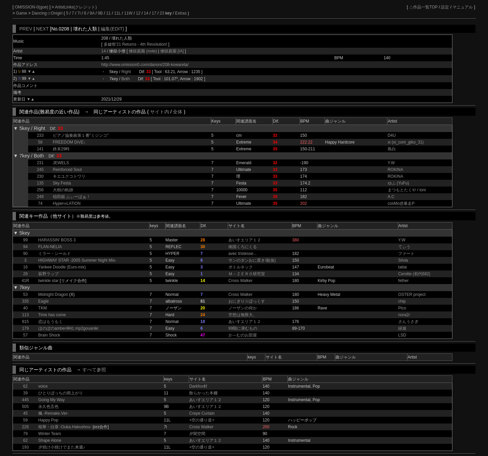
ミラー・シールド (54, 253)
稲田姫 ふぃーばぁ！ (71, 196)
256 (40, 190)
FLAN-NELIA (50, 246)
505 (25, 406)
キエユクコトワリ (69, 176)
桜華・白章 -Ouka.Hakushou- (65, 427)
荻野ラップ (48, 274)
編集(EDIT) (112, 28)
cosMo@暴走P (401, 203)
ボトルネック (240, 267)
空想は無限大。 (242, 314)
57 (25, 335)
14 (146, 13)
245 (40, 169)
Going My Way (51, 399)
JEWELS (61, 162)
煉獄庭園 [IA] (172, 51)
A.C (391, 196)
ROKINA (395, 169)
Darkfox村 (198, 386)
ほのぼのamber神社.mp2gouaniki (68, 328)
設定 (445, 7)
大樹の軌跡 (63, 190)
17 (154, 13)
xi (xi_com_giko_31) (406, 142)
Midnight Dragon (53, 294)
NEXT (42, 28)
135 (40, 183)
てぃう (404, 246)
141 (40, 149)
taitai (402, 267)
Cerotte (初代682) (414, 274)
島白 (392, 149)
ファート (406, 253)
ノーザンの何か (242, 308)
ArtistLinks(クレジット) (76, 7)
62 (25, 386)
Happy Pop (48, 420)
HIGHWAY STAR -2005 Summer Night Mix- (77, 260)
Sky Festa (62, 183)
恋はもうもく (50, 321)
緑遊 (402, 328)
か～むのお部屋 (242, 335)
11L (117, 13)
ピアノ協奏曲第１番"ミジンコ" (81, 135)
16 (25, 267)
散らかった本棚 (203, 393)
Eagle (43, 301)
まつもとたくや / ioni (407, 190)
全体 (177, 111)
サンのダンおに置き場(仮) (252, 260)
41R (25, 280)
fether (403, 280)
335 (25, 301)
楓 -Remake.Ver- (53, 413)
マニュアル (462, 7)
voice (43, 386)
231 (40, 162)
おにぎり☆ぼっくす (246, 301)
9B (100, 13)
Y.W (391, 162)
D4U (392, 135)
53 (25, 294)
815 (25, 321)
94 (25, 246)
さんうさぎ (408, 321)
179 (25, 328)
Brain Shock (49, 335)
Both (125, 79)
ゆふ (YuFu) (398, 183)
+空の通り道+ (201, 420)
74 (40, 203)
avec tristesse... (242, 253)
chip (402, 301)
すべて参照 (94, 369)
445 (25, 399)
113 (25, 314)
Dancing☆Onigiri (48, 13)
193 (25, 447)
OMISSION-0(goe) (32, 7)
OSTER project (412, 294)
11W (128, 13)
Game (22, 13)
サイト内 (159, 111)
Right (126, 71)
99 (25, 240)
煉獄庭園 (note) (143, 51)
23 (162, 13)
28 (25, 274)
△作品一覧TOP (423, 7)
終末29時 (61, 149)
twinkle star (48, 280)
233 (40, 135)
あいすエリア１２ (244, 240)
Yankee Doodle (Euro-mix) (62, 267)
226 (25, 427)
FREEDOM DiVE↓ (69, 142)
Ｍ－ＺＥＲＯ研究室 (246, 274)
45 (25, 413)
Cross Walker (240, 280)
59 (25, 420)
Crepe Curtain (202, 413)
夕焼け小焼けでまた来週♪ (61, 447)
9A (92, 13)
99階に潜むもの (242, 328)
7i (79, 13)
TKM (42, 308)
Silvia (403, 260)
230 (40, 176)
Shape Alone (49, 440)
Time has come (52, 314)
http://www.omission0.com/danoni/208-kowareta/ (144, 64)
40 (25, 308)
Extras (180, 13)
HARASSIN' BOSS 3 (57, 240)
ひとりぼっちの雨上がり (60, 393)
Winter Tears (49, 433)
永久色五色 (48, 406)
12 (138, 13)
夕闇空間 (197, 433)
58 (40, 142)
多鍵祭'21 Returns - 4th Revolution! (135, 44)
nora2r (404, 314)
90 (25, 253)
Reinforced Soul (67, 169)
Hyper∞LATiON (67, 203)
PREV (25, 28)
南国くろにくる (242, 246)
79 (25, 433)
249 (40, 196)
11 (108, 13)
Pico (402, 308)
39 (25, 393)
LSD (402, 335)
